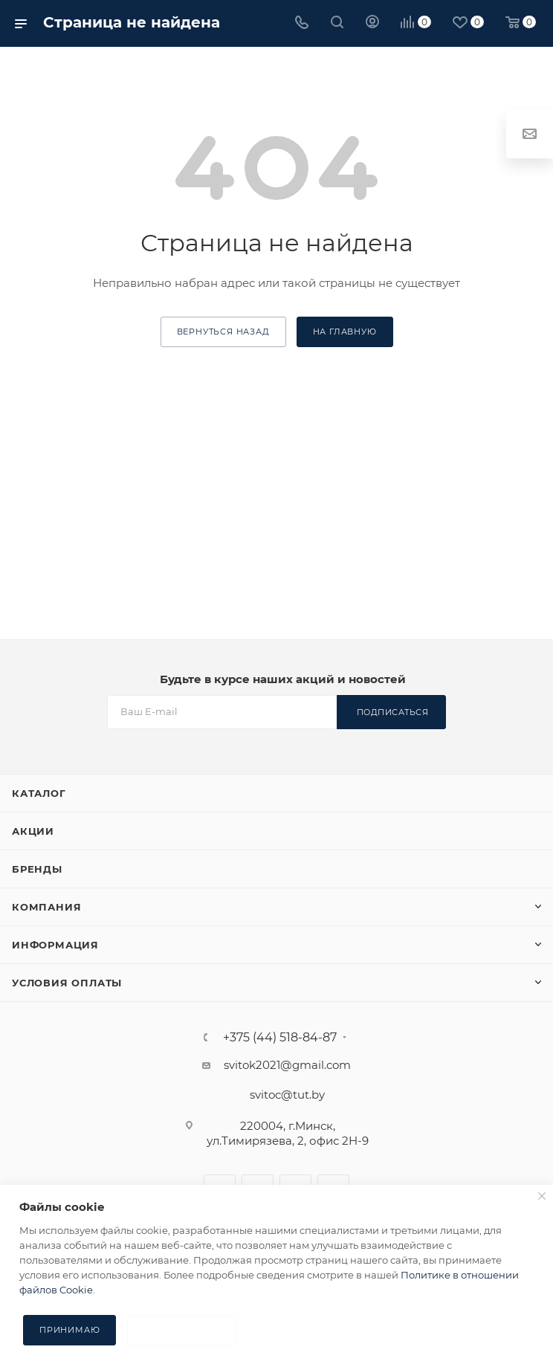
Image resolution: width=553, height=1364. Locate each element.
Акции (33, 831)
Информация (55, 945)
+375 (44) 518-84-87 (280, 1038)
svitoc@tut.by (287, 1094)
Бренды (37, 869)
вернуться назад (223, 331)
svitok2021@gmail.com (287, 1065)
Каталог (39, 793)
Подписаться (393, 712)
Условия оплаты (67, 983)
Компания (46, 907)
